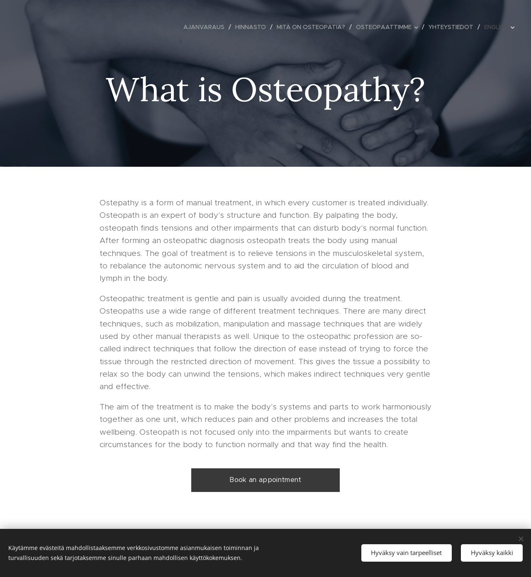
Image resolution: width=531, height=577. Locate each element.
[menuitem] (206, 27)
